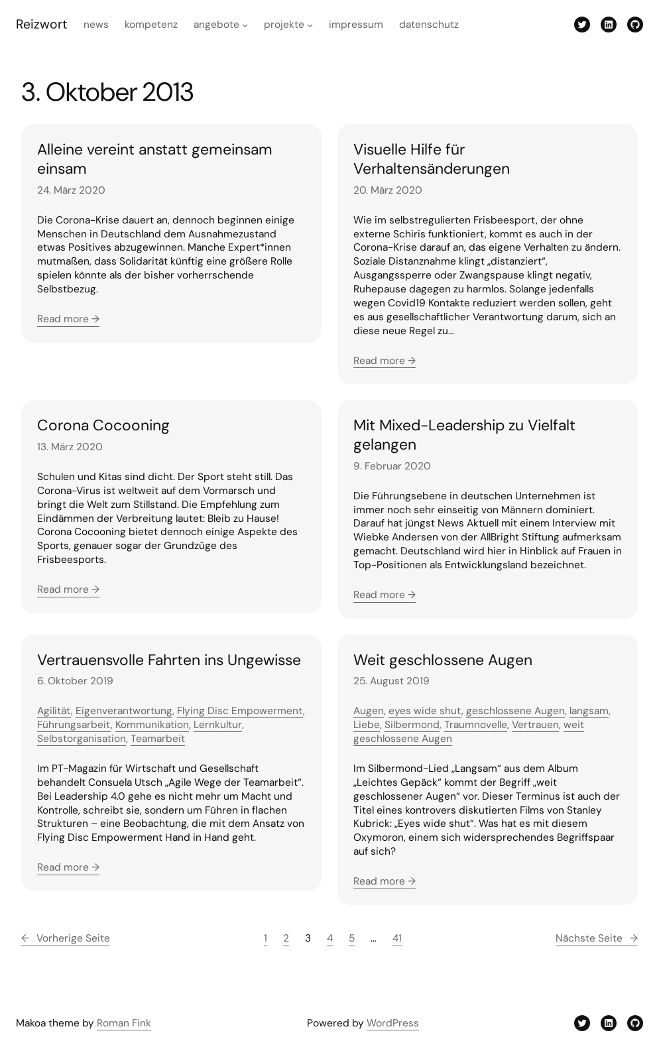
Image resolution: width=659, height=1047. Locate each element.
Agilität (54, 710)
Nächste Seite (597, 939)
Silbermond (412, 724)
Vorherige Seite (65, 939)
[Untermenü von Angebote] (245, 25)
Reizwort (42, 24)
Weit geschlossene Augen (442, 660)
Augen (368, 710)
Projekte (284, 24)
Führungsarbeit (74, 724)
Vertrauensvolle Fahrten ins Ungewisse (169, 660)
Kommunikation (152, 724)
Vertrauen (535, 724)
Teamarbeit (158, 738)
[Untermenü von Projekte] (310, 25)
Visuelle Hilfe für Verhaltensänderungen (431, 159)
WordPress (393, 1023)
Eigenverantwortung (124, 710)
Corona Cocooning (103, 425)
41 (397, 938)
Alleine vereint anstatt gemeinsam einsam (154, 159)
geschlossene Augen (515, 710)
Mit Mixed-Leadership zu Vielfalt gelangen (464, 435)
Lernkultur (218, 724)
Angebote (216, 24)
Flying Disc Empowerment (240, 710)
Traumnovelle (475, 724)
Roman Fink (124, 1023)
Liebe (366, 724)
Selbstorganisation (81, 738)
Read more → (68, 319)
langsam (589, 710)
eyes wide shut (425, 710)
